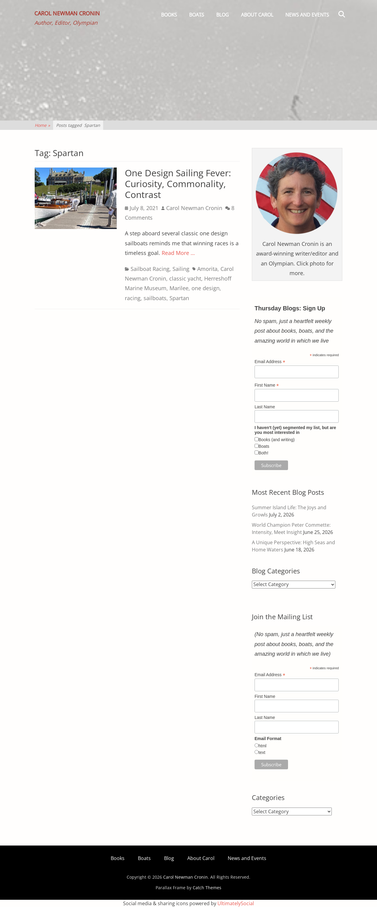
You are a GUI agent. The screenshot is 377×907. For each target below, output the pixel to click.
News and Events (307, 14)
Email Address (270, 362)
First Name (267, 385)
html (262, 745)
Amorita (207, 268)
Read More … (178, 252)
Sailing (181, 268)
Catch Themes (207, 887)
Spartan (179, 298)
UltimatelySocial (235, 903)
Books (169, 14)
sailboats (155, 298)
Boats (196, 14)
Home (42, 125)
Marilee (178, 288)
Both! (263, 452)
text (261, 752)
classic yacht (185, 278)
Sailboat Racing (150, 268)
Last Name (265, 406)
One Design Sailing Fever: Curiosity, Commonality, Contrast (178, 184)
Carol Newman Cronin (67, 13)
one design (206, 288)
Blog (222, 14)
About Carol (257, 14)
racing (133, 298)
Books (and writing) (276, 439)
